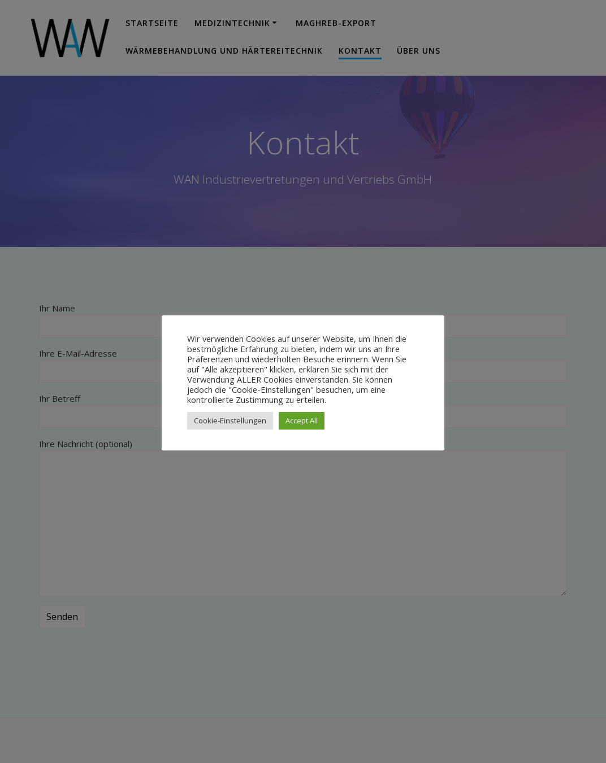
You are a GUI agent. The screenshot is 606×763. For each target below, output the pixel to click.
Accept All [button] (301, 420)
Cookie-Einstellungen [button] (230, 420)
